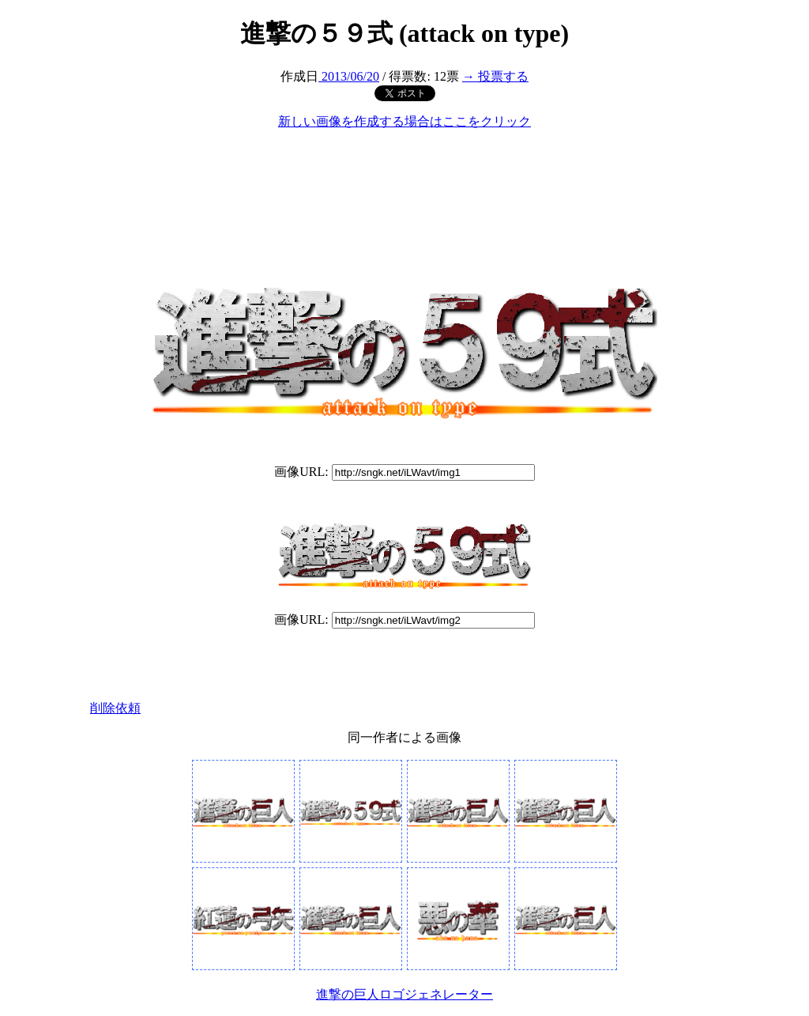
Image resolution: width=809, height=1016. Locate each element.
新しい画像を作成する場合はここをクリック (404, 121)
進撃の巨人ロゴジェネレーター (404, 994)
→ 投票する (495, 76)
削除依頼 (115, 708)
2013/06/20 (348, 76)
